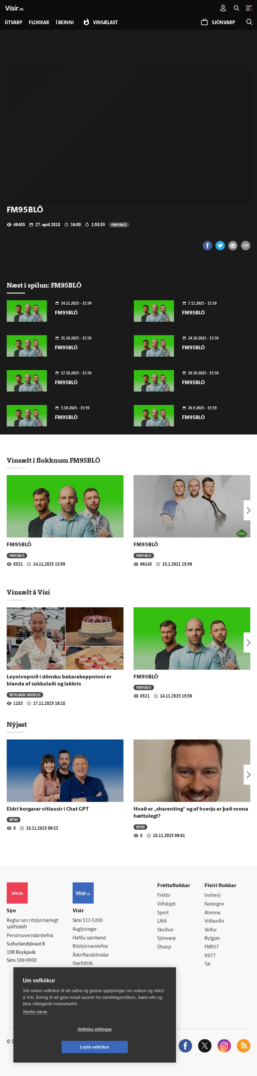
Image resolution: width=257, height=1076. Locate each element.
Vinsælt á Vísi (28, 592)
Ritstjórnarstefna (90, 946)
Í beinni (65, 22)
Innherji (212, 895)
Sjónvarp (166, 938)
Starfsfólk (83, 963)
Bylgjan (212, 938)
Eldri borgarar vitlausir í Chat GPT (48, 809)
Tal (207, 964)
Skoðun (165, 930)
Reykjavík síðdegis (24, 695)
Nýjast (17, 724)
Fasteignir (214, 904)
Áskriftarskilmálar (91, 955)
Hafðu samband (89, 938)
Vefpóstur (83, 981)
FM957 (211, 947)
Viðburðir (214, 921)
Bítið (13, 819)
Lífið (162, 921)
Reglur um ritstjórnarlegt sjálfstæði (32, 924)
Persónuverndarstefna (30, 935)
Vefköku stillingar (55, 1047)
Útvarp (164, 947)
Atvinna (212, 913)
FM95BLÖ (118, 224)
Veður (210, 930)
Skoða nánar (35, 1029)
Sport (163, 913)
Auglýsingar (85, 929)
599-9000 (27, 960)
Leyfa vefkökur (134, 1047)
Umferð (81, 972)
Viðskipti (166, 904)
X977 (210, 956)
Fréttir (163, 895)
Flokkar (39, 22)
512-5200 (93, 920)
